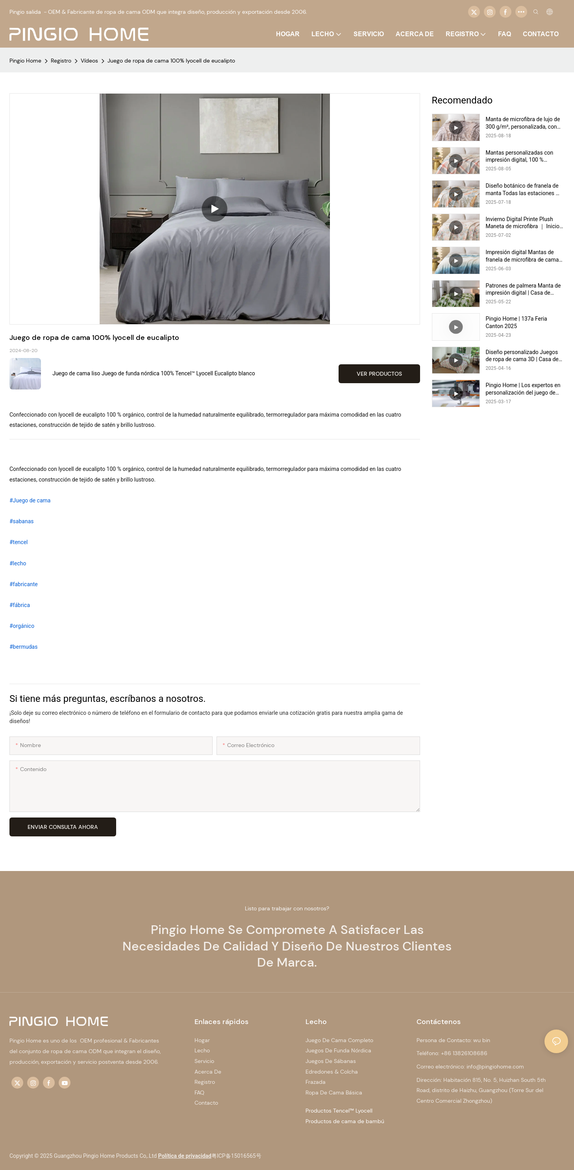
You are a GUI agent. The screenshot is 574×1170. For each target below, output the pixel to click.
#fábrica (19, 605)
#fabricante (23, 584)
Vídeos (89, 60)
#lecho (17, 563)
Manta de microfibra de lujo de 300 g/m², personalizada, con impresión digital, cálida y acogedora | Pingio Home (523, 123)
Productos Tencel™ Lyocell (339, 1110)
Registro (61, 60)
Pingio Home (25, 60)
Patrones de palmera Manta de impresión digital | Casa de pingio (523, 289)
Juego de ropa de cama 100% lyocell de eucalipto (171, 60)
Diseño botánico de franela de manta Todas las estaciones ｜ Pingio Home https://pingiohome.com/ (523, 189)
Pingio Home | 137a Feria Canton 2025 (516, 322)
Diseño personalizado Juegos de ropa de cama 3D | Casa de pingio (522, 356)
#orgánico (21, 626)
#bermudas (23, 647)
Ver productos (379, 373)
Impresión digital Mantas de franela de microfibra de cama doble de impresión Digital (522, 256)
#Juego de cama (29, 500)
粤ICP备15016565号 (236, 1156)
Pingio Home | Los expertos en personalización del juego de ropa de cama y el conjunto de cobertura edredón (523, 389)
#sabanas (21, 521)
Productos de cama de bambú (345, 1121)
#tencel (18, 542)
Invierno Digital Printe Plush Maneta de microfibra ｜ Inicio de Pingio (522, 223)
